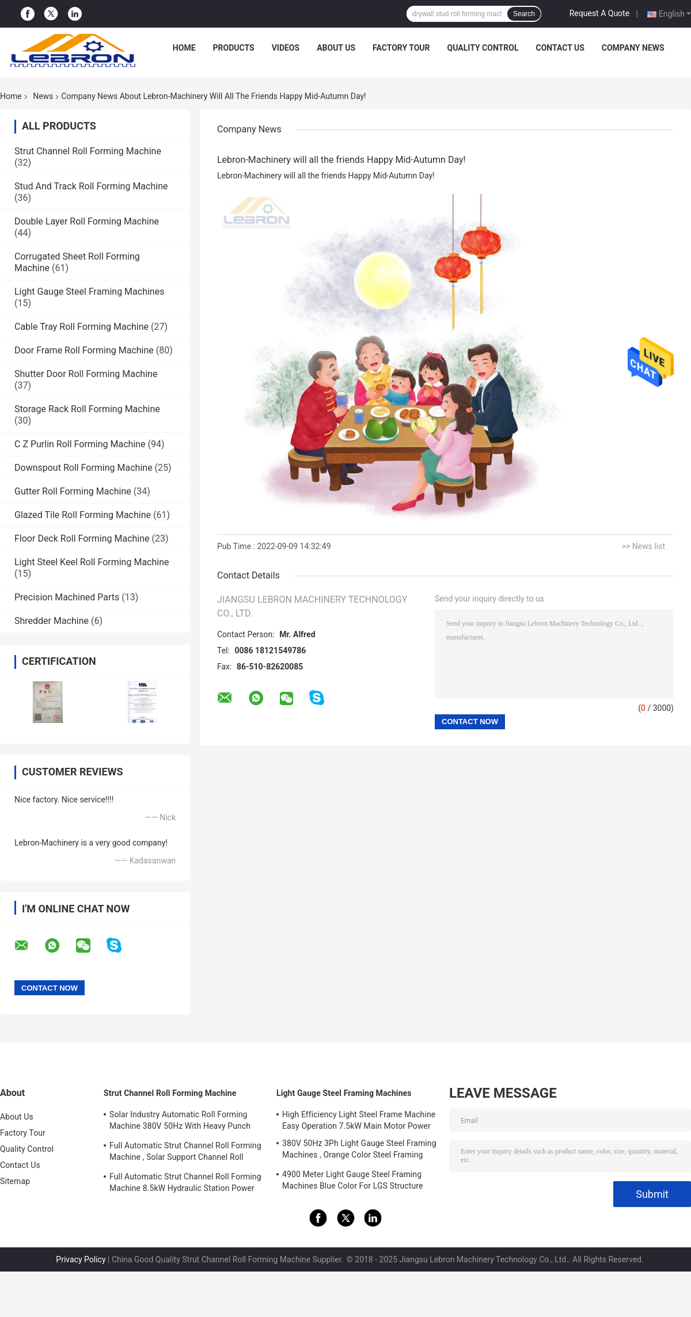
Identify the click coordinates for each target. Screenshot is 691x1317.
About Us (336, 47)
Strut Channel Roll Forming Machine (87, 151)
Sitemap (15, 1181)
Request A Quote (599, 13)
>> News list (643, 546)
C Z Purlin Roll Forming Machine (80, 444)
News (43, 96)
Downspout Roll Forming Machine (83, 467)
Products (234, 47)
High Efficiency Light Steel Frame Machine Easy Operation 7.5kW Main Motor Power (358, 1120)
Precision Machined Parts (66, 597)
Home (184, 47)
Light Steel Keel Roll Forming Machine (91, 562)
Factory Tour (401, 47)
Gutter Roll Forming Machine (72, 491)
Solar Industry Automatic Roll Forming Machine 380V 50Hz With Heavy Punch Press (179, 1122)
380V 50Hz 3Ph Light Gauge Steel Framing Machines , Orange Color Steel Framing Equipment (359, 1151)
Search (524, 14)
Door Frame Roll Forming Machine (84, 350)
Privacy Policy (80, 1259)
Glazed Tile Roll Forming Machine (82, 514)
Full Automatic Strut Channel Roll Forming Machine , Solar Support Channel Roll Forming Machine (185, 1153)
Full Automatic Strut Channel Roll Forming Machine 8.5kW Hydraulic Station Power (185, 1182)
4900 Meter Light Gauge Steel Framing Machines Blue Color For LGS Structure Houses (352, 1182)
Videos (286, 47)
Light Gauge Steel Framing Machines (89, 291)
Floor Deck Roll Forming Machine (82, 538)
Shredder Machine (51, 620)
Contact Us (560, 47)
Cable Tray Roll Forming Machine (81, 326)
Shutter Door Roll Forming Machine (85, 373)
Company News (633, 47)
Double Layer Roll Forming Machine (86, 221)
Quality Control (483, 47)
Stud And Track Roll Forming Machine (91, 186)
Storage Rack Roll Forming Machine (87, 409)
